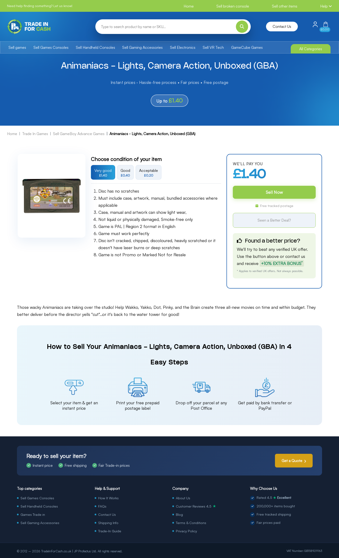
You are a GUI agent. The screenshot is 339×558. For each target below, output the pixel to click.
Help (326, 6)
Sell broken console (232, 6)
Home (189, 6)
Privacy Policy (186, 531)
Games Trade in (32, 514)
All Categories (310, 48)
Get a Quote (292, 460)
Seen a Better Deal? (274, 220)
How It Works (108, 498)
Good (125, 172)
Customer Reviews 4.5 (196, 506)
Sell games (17, 47)
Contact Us (282, 26)
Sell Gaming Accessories (142, 47)
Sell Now (274, 192)
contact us (295, 256)
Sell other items (284, 6)
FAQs (102, 506)
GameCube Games (247, 47)
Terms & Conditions (191, 523)
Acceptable (148, 172)
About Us (183, 498)
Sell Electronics (182, 47)
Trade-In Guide (109, 531)
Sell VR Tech (213, 47)
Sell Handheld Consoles (95, 47)
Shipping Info (108, 523)
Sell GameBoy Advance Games (79, 133)
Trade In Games (35, 133)
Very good (103, 172)
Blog (179, 514)
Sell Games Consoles (51, 47)
